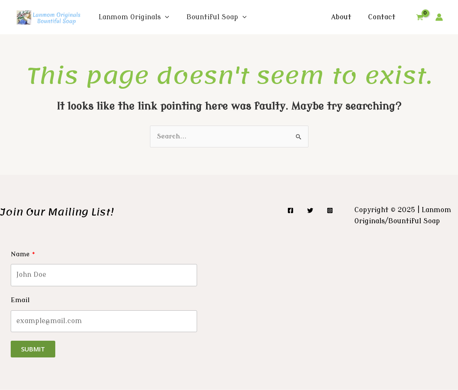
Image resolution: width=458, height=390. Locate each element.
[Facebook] (290, 211)
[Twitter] (310, 211)
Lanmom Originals (134, 17)
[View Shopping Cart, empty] (419, 17)
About (345, 17)
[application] (165, 17)
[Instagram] (330, 211)
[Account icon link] (439, 17)
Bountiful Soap (216, 17)
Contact (383, 17)
